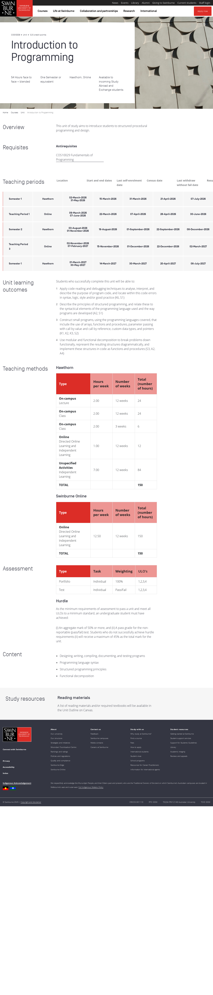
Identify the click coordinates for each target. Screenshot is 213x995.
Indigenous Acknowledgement (17, 783)
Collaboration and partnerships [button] (99, 12)
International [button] (149, 12)
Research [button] (129, 12)
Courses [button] (43, 12)
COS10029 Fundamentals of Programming (74, 157)
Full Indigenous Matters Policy (90, 787)
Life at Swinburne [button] (64, 12)
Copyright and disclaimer (31, 802)
